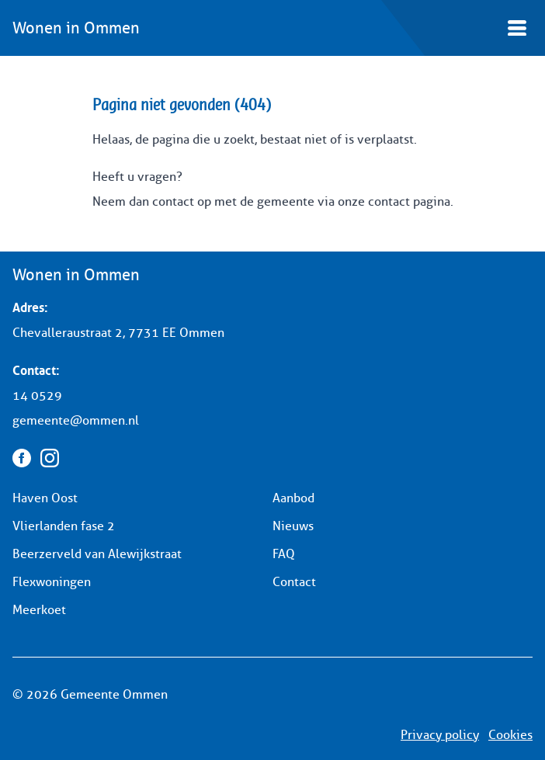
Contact (294, 581)
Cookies (510, 734)
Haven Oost (45, 498)
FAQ (283, 554)
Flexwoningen (51, 581)
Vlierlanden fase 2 (63, 526)
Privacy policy (440, 734)
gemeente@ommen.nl (75, 420)
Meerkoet (39, 609)
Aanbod (293, 498)
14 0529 (37, 395)
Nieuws (293, 526)
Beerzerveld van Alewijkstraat (97, 554)
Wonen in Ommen (76, 28)
